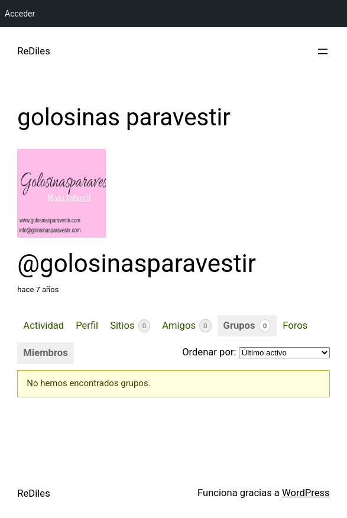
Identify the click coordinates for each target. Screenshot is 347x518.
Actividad (43, 325)
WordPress (306, 492)
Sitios (130, 325)
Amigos (186, 325)
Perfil (87, 325)
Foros (295, 325)
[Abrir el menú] (323, 51)
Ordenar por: (209, 352)
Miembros (45, 352)
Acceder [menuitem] (20, 13)
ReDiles (33, 51)
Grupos (247, 325)
